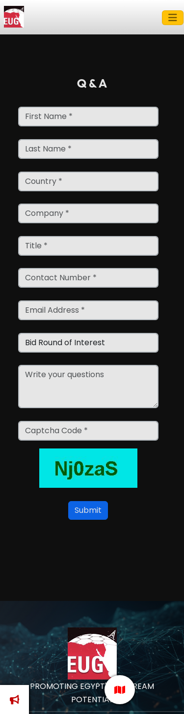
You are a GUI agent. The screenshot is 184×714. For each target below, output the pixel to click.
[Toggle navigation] (173, 17)
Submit (88, 510)
